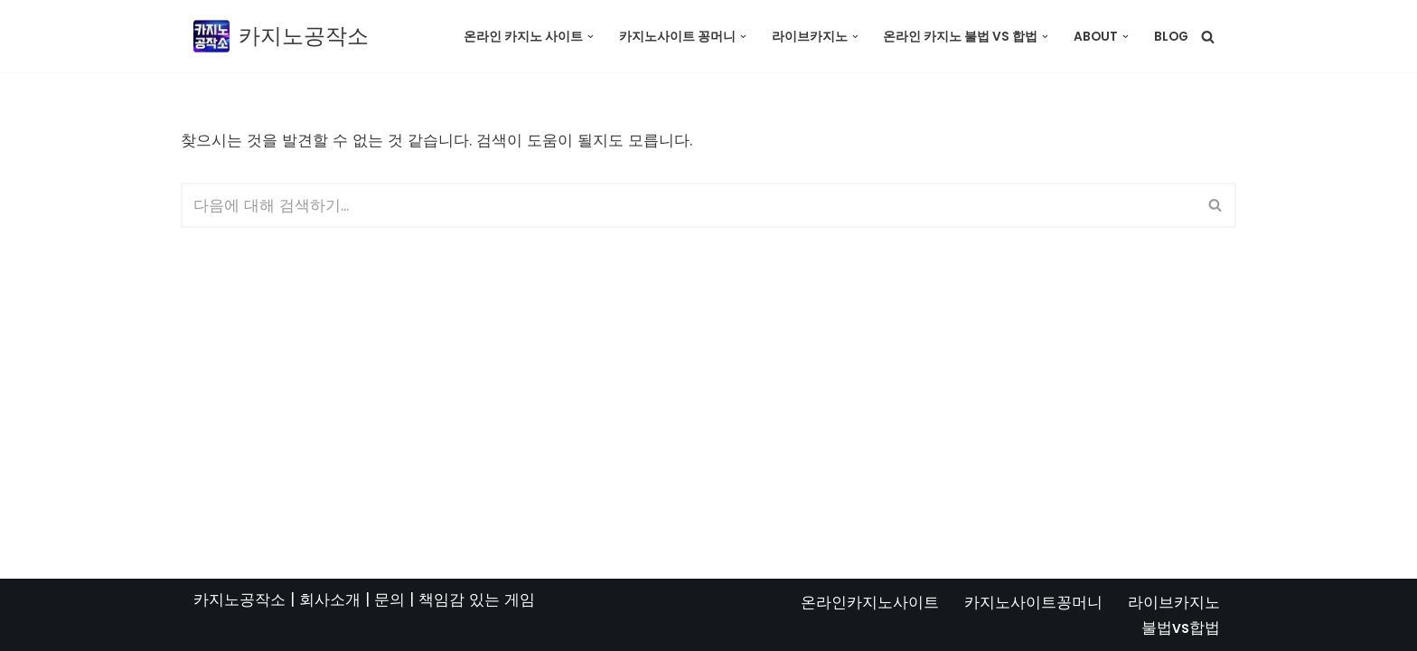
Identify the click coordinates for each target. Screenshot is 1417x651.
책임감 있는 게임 (476, 599)
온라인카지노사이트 (870, 602)
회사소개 (330, 599)
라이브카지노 (1174, 602)
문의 (389, 599)
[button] (590, 36)
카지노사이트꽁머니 (1033, 602)
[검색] (1208, 36)
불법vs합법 (1180, 627)
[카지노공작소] (281, 36)
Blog (1171, 36)
